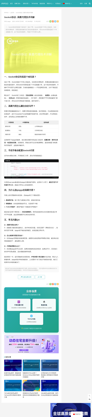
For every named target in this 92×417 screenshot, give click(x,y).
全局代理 (67, 97)
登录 (81, 3)
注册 (85, 3)
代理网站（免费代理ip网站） (73, 51)
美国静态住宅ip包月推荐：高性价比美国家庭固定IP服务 (31, 395)
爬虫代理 (67, 114)
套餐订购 (17, 3)
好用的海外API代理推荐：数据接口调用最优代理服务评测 (49, 375)
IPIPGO (4, 3)
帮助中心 (49, 3)
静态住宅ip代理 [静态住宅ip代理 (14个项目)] (69, 206)
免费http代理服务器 (73, 73)
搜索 (85, 30)
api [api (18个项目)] (66, 174)
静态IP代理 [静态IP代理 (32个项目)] (68, 202)
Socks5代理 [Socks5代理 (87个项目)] (75, 181)
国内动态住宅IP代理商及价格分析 (76, 159)
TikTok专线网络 (69, 90)
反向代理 (67, 103)
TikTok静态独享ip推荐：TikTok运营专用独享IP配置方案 (12, 395)
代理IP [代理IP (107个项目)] (84, 181)
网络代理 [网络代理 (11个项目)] (68, 199)
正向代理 (67, 110)
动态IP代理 (67, 100)
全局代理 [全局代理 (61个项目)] (68, 190)
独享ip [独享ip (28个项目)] (83, 196)
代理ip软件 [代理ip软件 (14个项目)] (68, 184)
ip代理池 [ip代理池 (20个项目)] (67, 177)
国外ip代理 (67, 107)
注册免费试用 (26, 277)
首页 (11, 3)
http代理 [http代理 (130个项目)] (77, 174)
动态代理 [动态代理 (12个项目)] (84, 190)
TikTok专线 (34, 3)
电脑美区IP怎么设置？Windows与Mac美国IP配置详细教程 (31, 375)
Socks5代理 (69, 411)
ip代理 (12, 12)
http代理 (84, 411)
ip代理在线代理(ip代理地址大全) (77, 55)
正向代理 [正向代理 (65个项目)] (68, 196)
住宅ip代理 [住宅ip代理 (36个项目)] (68, 187)
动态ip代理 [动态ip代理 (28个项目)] (76, 190)
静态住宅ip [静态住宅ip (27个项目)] (77, 202)
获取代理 (25, 3)
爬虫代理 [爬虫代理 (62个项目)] (75, 196)
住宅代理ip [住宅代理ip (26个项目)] (77, 187)
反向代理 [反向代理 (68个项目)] (68, 193)
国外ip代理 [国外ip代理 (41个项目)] (76, 193)
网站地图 (34, 407)
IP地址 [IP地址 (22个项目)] (75, 177)
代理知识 (58, 3)
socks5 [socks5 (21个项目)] (67, 181)
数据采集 (42, 3)
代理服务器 (67, 93)
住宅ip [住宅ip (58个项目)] (85, 184)
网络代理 (67, 117)
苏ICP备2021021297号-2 (24, 407)
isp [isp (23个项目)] (80, 177)
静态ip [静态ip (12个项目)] (83, 199)
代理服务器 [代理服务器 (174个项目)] (77, 184)
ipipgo (9, 21)
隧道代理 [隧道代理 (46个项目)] (75, 199)
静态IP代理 (67, 120)
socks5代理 (68, 86)
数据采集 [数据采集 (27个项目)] (84, 193)
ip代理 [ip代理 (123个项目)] (84, 174)
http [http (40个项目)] (71, 174)
